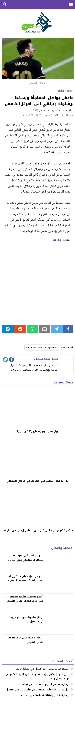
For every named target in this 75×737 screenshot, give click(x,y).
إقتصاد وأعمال (62, 548)
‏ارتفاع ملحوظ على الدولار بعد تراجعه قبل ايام (26, 619)
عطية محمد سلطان (63, 110)
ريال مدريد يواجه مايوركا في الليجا (37, 431)
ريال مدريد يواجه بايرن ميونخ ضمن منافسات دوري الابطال (37, 689)
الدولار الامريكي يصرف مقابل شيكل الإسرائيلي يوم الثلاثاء (25, 557)
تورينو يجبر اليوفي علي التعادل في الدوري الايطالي (37, 481)
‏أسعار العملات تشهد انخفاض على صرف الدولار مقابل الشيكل (24, 598)
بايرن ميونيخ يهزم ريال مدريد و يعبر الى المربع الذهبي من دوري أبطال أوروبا (37, 676)
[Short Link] (41, 347)
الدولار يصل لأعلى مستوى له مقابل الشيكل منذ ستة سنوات (25, 578)
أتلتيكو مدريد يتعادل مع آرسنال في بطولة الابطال (41, 668)
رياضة (61, 90)
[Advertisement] (37, 283)
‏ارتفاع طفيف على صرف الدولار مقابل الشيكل (25, 639)
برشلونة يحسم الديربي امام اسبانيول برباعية (45, 684)
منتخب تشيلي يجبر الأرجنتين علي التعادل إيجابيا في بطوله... (37, 530)
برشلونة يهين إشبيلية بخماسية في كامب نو (44, 694)
